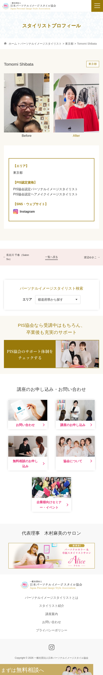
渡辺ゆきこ (90, 257)
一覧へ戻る (51, 256)
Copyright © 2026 (51, 658)
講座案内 (51, 614)
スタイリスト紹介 (51, 605)
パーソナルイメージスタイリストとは (51, 597)
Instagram (24, 211)
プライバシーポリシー (51, 630)
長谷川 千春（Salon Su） (17, 257)
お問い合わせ (51, 622)
